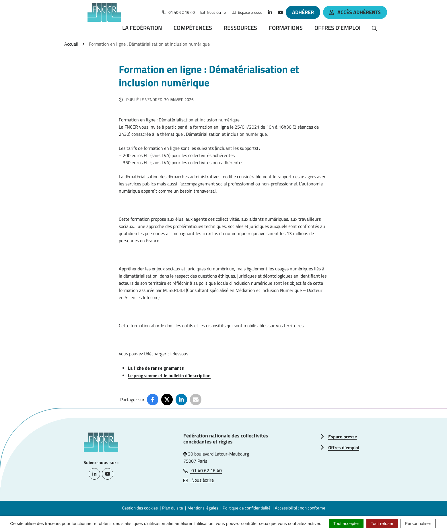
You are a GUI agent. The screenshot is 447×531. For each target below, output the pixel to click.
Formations (286, 27)
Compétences (193, 27)
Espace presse (342, 436)
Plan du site (172, 508)
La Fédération (142, 27)
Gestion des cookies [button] (140, 508)
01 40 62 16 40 (202, 470)
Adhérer (303, 12)
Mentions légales (202, 508)
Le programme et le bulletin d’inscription (169, 375)
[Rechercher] (374, 27)
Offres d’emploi (337, 27)
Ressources (240, 27)
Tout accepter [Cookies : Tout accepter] (346, 523)
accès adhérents (355, 12)
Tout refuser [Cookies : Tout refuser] (382, 523)
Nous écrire (198, 479)
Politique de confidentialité (247, 508)
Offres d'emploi (343, 447)
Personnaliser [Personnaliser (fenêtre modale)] (418, 523)
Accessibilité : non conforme (300, 508)
